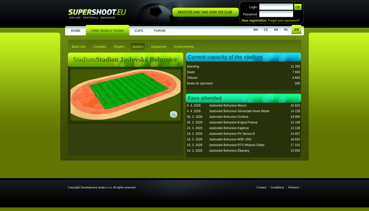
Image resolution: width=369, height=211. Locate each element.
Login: (253, 7)
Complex (100, 47)
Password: (250, 14)
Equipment (158, 47)
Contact (261, 187)
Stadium (138, 47)
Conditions (277, 187)
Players (119, 47)
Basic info (79, 47)
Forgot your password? (284, 20)
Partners (293, 187)
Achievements (184, 47)
